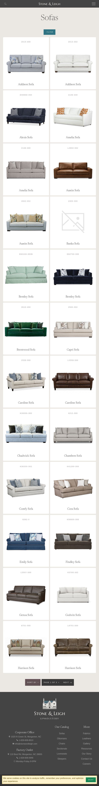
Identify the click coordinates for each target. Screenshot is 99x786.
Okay (91, 780)
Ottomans (62, 738)
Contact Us (86, 759)
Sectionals (62, 748)
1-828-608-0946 (24, 758)
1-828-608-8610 (24, 740)
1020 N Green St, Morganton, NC (24, 737)
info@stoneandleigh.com (24, 744)
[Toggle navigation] (93, 4)
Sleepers (61, 759)
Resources (86, 748)
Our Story (86, 753)
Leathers (86, 738)
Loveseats (62, 753)
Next (67, 682)
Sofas (62, 733)
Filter (50, 32)
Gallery (86, 743)
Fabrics (86, 733)
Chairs (62, 743)
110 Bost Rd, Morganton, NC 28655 (24, 754)
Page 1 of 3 (51, 682)
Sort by (32, 682)
